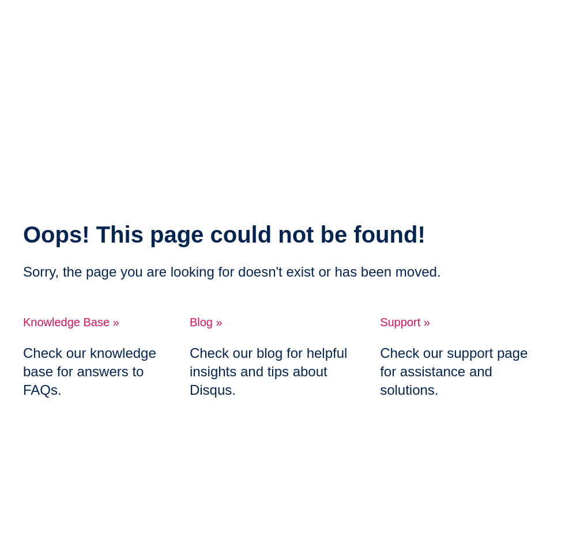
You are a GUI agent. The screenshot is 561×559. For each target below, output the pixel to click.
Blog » (206, 322)
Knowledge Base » (71, 322)
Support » (405, 322)
